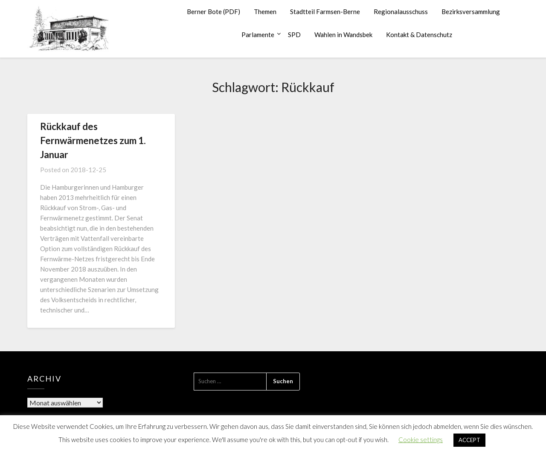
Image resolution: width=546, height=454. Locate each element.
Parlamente (257, 34)
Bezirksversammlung (470, 11)
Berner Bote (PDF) (213, 11)
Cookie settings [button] (420, 439)
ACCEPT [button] (469, 440)
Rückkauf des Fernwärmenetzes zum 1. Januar (93, 140)
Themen (265, 11)
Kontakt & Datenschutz (419, 34)
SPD (294, 34)
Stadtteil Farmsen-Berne (325, 11)
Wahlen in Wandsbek (343, 34)
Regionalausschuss (401, 11)
